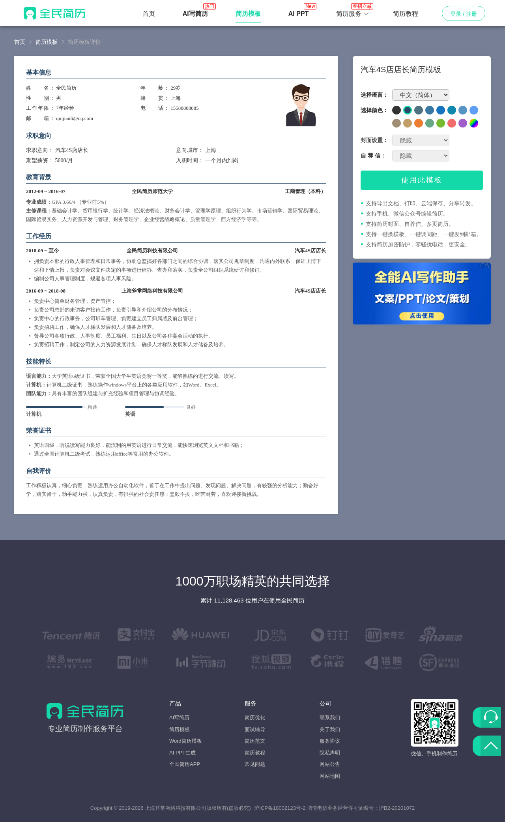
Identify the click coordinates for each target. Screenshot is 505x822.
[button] (352, 14)
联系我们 (330, 718)
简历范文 (255, 741)
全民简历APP (184, 764)
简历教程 (405, 13)
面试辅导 (255, 729)
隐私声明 (330, 753)
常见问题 (255, 764)
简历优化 (255, 718)
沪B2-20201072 (397, 808)
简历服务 (352, 11)
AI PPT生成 (182, 753)
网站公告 (330, 764)
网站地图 (330, 776)
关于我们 (330, 729)
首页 (148, 13)
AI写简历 (179, 718)
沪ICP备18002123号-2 (279, 808)
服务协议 (330, 741)
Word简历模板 (185, 741)
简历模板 (47, 42)
